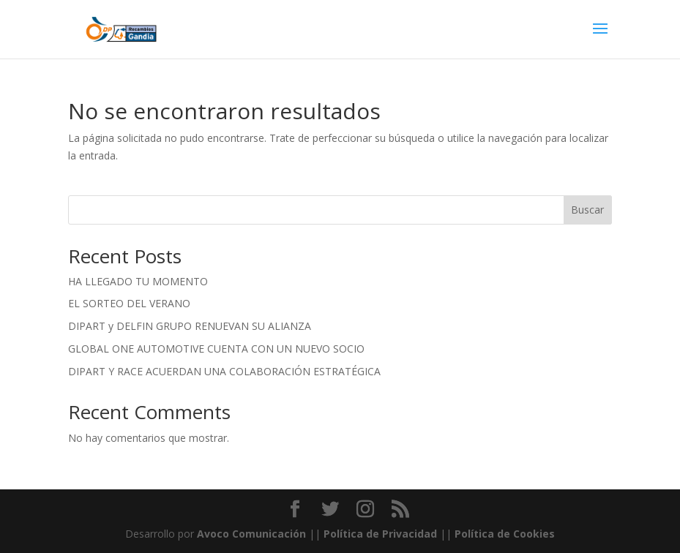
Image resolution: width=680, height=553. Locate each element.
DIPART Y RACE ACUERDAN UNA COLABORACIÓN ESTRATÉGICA (224, 371)
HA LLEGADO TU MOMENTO (138, 281)
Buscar (587, 210)
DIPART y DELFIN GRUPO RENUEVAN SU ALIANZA (189, 326)
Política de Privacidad (380, 534)
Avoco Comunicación (250, 534)
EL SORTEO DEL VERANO (129, 303)
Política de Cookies (505, 534)
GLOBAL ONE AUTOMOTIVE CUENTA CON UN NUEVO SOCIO (216, 349)
